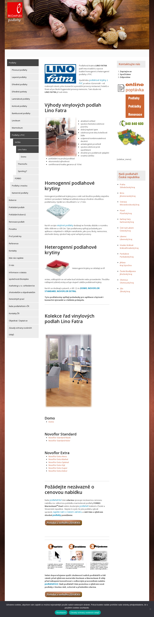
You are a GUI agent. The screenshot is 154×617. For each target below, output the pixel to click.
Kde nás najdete (16, 250)
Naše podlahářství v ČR (19, 298)
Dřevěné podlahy (19, 76)
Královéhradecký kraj (129, 240)
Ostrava (123, 194)
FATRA (17, 134)
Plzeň (122, 203)
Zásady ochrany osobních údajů (20, 323)
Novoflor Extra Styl (57, 456)
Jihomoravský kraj (128, 188)
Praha (122, 177)
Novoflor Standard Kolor (59, 432)
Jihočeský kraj (126, 266)
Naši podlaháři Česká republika (129, 168)
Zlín (121, 281)
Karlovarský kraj (127, 214)
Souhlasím (61, 612)
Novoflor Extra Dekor (58, 462)
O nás (11, 257)
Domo (23, 149)
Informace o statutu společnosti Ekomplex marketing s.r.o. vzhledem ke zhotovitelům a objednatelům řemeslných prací (22, 278)
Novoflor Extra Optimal (59, 453)
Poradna (13, 221)
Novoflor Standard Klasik (60, 429)
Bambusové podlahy (21, 105)
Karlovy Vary (125, 211)
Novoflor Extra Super (58, 459)
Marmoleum (17, 120)
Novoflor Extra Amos (58, 448)
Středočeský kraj (127, 179)
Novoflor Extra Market (58, 450)
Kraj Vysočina (126, 257)
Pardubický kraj (127, 249)
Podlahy (12, 55)
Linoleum (16, 113)
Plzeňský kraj (126, 205)
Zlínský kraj (125, 284)
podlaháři (70, 497)
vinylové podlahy (64, 217)
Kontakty (13, 243)
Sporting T (22, 163)
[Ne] (150, 609)
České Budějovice (128, 263)
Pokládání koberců (17, 207)
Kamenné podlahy (20, 185)
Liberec (123, 229)
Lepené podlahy (19, 69)
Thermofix (22, 156)
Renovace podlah (17, 214)
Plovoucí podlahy (19, 62)
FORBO (18, 171)
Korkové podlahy (19, 98)
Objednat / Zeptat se (18, 313)
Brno (122, 185)
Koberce (12, 192)
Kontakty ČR (14, 306)
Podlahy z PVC (18, 127)
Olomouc (124, 272)
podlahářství (55, 491)
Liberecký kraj (126, 232)
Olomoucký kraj (127, 275)
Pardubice (124, 246)
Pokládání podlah (17, 199)
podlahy (93, 503)
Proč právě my (15, 228)
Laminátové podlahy (21, 91)
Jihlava (122, 255)
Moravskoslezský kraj (129, 197)
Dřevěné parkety (19, 84)
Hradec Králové (126, 237)
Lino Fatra (22, 142)
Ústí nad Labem (127, 220)
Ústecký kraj (125, 223)
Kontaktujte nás (129, 56)
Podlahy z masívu (19, 178)
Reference (13, 236)
